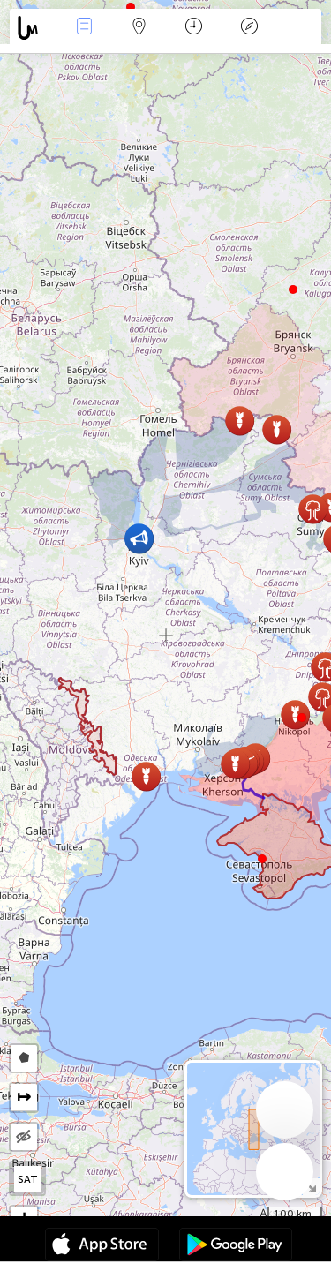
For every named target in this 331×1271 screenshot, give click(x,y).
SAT (28, 1179)
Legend (249, 28)
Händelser (84, 28)
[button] (301, 717)
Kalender (193, 28)
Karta (139, 28)
